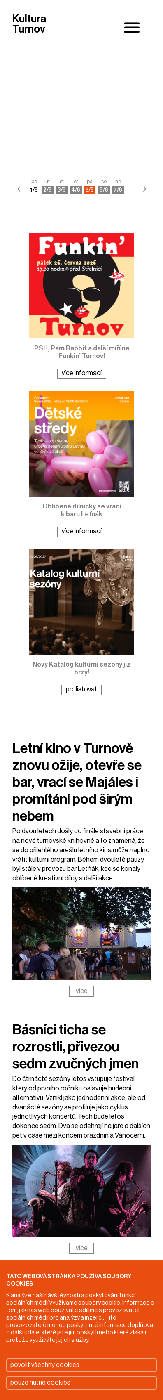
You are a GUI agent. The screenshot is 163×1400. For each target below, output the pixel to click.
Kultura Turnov (29, 24)
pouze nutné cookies (40, 1382)
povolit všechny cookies (44, 1365)
